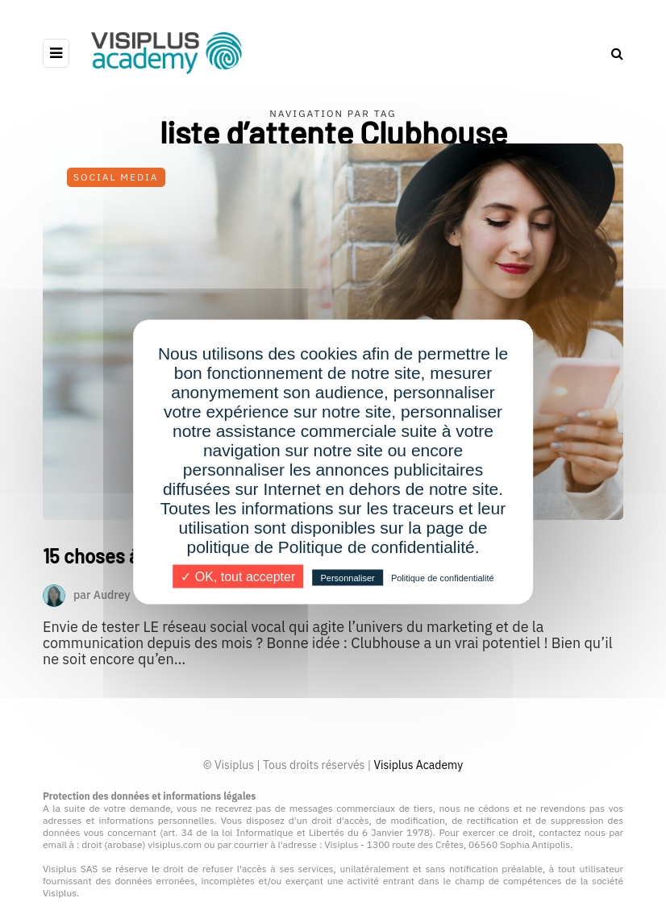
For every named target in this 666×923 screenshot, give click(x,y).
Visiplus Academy (418, 765)
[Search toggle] (611, 53)
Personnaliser (347, 577)
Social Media (116, 177)
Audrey (112, 594)
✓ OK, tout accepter (238, 576)
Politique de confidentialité (442, 577)
